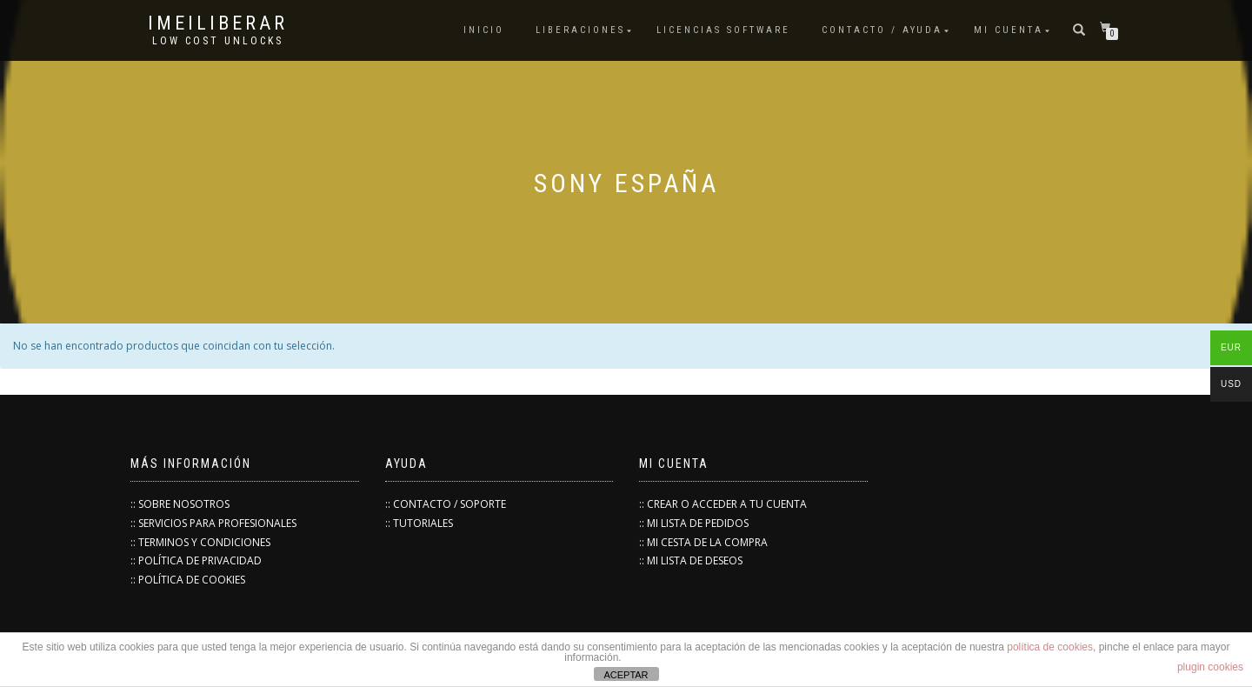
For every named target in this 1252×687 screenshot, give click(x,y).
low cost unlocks (217, 41)
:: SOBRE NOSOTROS (180, 504)
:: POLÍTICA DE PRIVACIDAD (196, 560)
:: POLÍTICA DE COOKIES (187, 579)
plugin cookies (1210, 667)
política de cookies (1050, 647)
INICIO (483, 30)
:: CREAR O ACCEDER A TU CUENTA (723, 504)
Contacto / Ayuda (882, 30)
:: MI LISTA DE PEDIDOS (694, 523)
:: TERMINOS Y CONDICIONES (200, 542)
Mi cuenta (1008, 30)
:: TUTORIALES (419, 523)
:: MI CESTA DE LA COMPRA (703, 542)
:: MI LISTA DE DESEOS (691, 560)
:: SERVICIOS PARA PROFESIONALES (213, 523)
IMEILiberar (218, 23)
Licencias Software (723, 30)
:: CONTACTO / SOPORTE (445, 504)
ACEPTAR (625, 675)
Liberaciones (580, 30)
